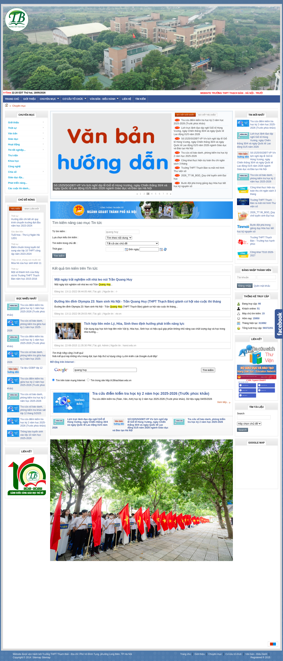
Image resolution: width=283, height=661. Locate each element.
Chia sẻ (26, 171)
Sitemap (36, 657)
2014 (28, 657)
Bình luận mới (32, 209)
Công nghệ (14, 166)
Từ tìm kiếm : (59, 231)
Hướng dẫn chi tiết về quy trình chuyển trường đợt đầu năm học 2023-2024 (25, 222)
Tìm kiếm (140, 99)
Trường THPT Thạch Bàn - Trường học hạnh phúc (262, 240)
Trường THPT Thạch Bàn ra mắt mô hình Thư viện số (199, 169)
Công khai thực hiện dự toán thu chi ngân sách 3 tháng (199, 162)
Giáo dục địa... (16, 177)
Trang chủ (185, 654)
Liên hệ (126, 99)
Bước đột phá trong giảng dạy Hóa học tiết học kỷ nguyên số (200, 185)
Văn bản (26, 133)
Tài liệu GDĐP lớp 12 (31, 367)
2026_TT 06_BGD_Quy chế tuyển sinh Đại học (200, 177)
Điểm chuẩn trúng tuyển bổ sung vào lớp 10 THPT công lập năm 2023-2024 (25, 250)
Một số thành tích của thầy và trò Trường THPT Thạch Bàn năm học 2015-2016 (25, 275)
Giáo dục (26, 138)
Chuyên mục (49, 99)
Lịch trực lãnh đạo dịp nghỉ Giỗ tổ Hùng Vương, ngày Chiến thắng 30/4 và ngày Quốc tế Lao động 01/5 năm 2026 (111, 187)
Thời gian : (57, 248)
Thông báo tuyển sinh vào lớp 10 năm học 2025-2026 (31, 435)
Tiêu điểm (15, 209)
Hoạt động (26, 144)
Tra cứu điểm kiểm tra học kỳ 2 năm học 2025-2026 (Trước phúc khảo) (33, 422)
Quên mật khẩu (261, 286)
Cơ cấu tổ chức (74, 99)
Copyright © (19, 657)
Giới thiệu (29, 99)
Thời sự (26, 127)
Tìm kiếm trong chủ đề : (64, 243)
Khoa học (13, 161)
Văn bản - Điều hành (104, 99)
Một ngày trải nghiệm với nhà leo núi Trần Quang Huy (93, 279)
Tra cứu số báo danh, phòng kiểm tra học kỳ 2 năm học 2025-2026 (32, 397)
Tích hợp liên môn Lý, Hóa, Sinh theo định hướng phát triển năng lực (134, 323)
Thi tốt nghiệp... (26, 149)
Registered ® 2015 (260, 657)
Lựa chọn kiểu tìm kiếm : (65, 237)
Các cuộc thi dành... (19, 188)
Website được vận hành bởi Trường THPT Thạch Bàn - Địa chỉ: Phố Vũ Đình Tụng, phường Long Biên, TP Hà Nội (72, 654)
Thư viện (13, 155)
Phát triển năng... (17, 183)
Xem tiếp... (223, 402)
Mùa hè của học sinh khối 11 (26, 263)
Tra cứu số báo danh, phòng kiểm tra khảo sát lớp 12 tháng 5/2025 (33, 410)
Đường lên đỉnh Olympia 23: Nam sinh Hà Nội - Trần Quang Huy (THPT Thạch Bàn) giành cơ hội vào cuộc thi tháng (137, 301)
